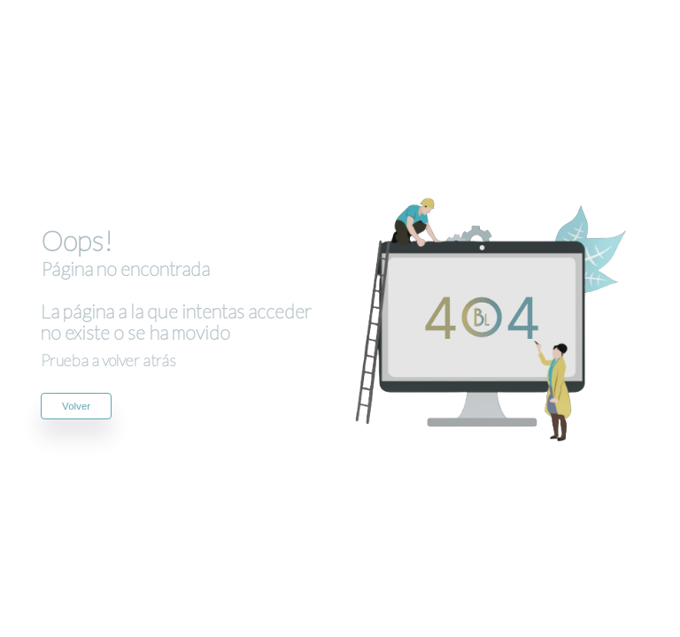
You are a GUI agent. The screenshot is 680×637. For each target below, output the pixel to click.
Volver (76, 406)
